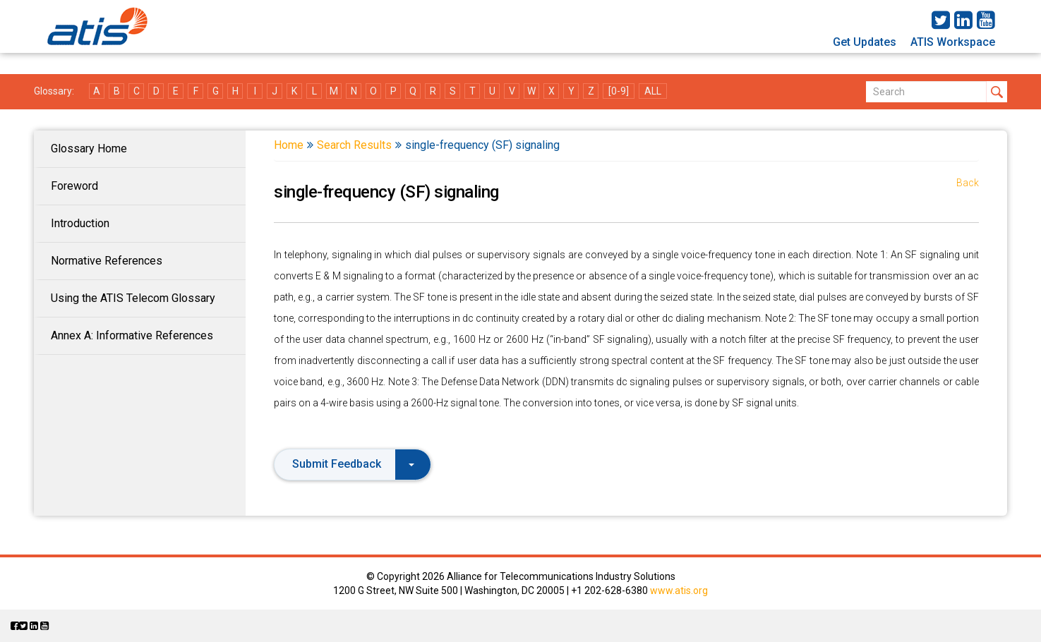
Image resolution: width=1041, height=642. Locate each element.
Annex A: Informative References (132, 335)
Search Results (354, 145)
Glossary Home (89, 148)
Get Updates (864, 42)
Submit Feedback (353, 464)
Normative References (106, 260)
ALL (652, 91)
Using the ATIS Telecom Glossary (133, 298)
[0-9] (618, 91)
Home (288, 145)
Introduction (80, 223)
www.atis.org (679, 590)
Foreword (74, 186)
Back (967, 182)
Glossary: (54, 91)
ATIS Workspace (952, 42)
